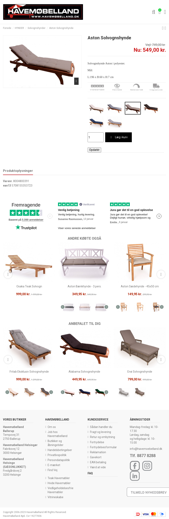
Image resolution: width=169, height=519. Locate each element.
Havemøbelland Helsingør (20, 445)
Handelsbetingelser (60, 450)
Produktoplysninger (18, 171)
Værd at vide (98, 467)
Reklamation (98, 452)
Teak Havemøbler (59, 478)
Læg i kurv (118, 137)
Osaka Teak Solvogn (29, 286)
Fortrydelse (97, 442)
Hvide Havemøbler (59, 483)
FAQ (90, 473)
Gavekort (95, 457)
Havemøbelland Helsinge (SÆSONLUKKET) (14, 462)
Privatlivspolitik (57, 455)
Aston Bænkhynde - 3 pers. (84, 286)
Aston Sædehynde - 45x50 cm (140, 286)
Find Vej (52, 470)
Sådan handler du (101, 427)
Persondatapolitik (59, 460)
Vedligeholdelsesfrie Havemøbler (60, 490)
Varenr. (8, 181)
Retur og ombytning (102, 437)
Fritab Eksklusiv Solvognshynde (29, 371)
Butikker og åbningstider (55, 443)
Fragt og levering (100, 432)
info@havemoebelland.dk (146, 448)
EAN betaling (98, 462)
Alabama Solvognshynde (84, 371)
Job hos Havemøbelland (57, 434)
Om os (52, 427)
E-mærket (54, 465)
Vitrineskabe (55, 497)
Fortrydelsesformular (103, 447)
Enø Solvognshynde (139, 371)
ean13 (7, 185)
